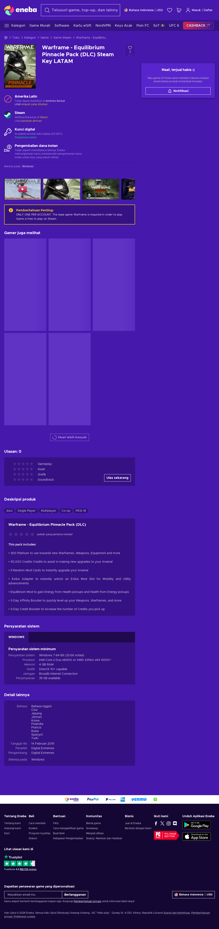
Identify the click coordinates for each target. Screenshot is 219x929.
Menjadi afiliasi (95, 833)
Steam (44, 117)
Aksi (9, 510)
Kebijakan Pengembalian (68, 838)
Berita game (93, 823)
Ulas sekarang (117, 477)
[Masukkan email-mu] (33, 894)
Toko (16, 37)
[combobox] (80, 10)
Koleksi (33, 828)
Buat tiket (58, 833)
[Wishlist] (169, 10)
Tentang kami (12, 823)
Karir (7, 833)
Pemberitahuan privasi (87, 901)
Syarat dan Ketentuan (177, 913)
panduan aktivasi (31, 121)
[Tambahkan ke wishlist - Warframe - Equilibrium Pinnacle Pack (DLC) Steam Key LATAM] (130, 51)
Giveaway (92, 828)
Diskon (33, 838)
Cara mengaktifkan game (68, 828)
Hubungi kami (12, 828)
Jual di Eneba (133, 823)
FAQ (56, 823)
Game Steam (62, 37)
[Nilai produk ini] (22, 534)
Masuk (193, 10)
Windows (38, 759)
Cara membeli (37, 823)
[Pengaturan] (143, 10)
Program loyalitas (39, 833)
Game (45, 37)
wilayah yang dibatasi (34, 104)
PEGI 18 (81, 510)
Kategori (30, 37)
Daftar (208, 10)
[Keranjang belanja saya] (179, 10)
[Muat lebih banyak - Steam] (8, 115)
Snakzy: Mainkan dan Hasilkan (104, 838)
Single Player (27, 510)
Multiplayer (48, 510)
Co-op (66, 510)
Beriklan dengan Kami (138, 828)
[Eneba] (20, 10)
